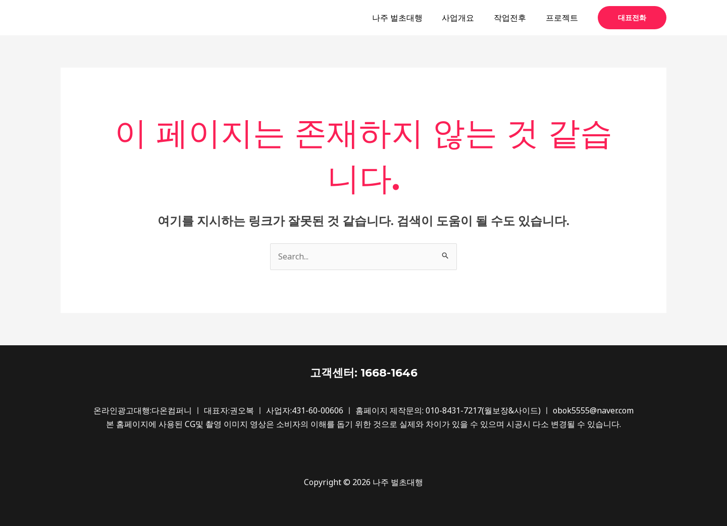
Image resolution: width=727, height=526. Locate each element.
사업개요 (466, 17)
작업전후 (515, 17)
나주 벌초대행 (409, 17)
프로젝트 (563, 17)
